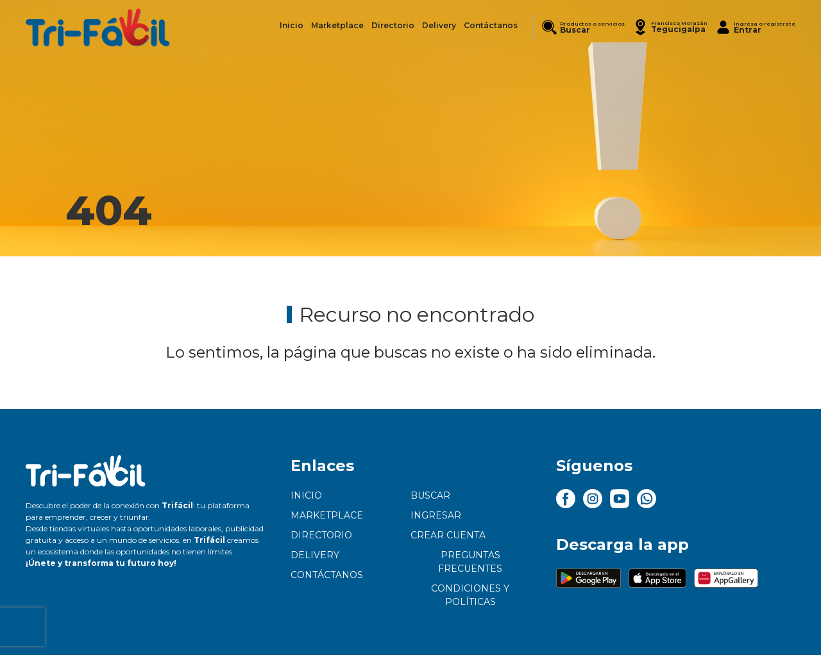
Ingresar (435, 515)
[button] (669, 27)
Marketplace (327, 515)
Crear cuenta (448, 535)
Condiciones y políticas (470, 595)
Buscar (430, 495)
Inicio (306, 495)
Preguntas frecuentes (470, 561)
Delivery (315, 555)
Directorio (321, 535)
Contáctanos (327, 575)
